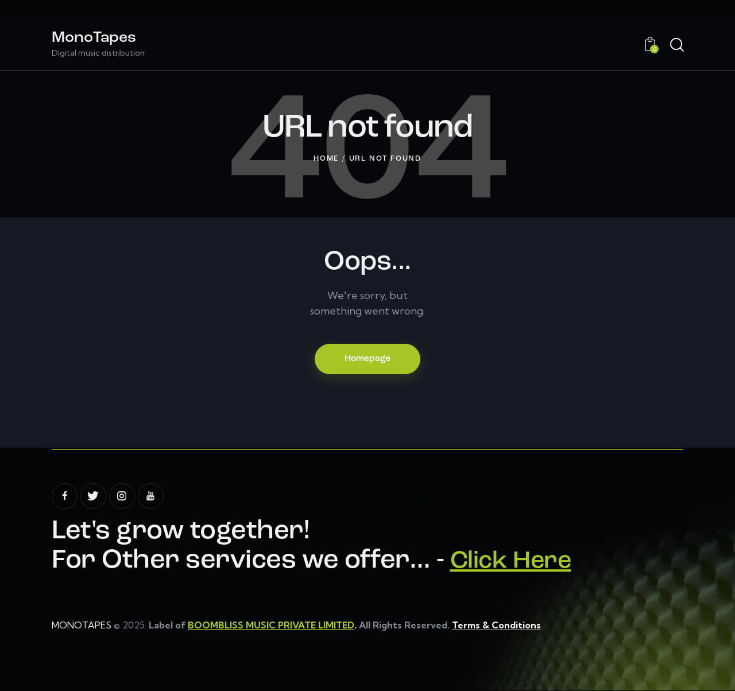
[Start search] (676, 45)
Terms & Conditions (497, 625)
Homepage (367, 359)
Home (326, 158)
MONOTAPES (81, 625)
